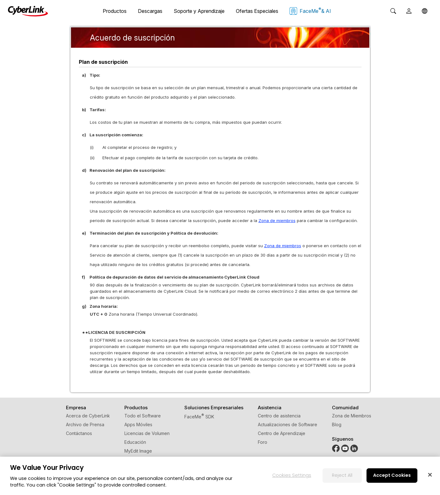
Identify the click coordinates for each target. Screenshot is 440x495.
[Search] (393, 11)
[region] (220, 476)
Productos (115, 11)
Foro (262, 442)
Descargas (150, 11)
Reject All (342, 475)
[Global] (424, 11)
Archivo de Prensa (85, 424)
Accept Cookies (392, 475)
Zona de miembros (277, 220)
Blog (336, 424)
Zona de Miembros (351, 415)
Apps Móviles (138, 424)
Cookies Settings (291, 475)
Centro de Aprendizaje (281, 433)
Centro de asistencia (279, 415)
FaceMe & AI (310, 11)
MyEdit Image (138, 451)
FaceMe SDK (199, 416)
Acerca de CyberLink (88, 415)
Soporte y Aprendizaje (199, 11)
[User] (409, 11)
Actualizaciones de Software (287, 424)
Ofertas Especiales (257, 11)
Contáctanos (79, 433)
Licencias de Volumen (147, 433)
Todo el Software (142, 415)
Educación (135, 442)
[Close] (430, 474)
